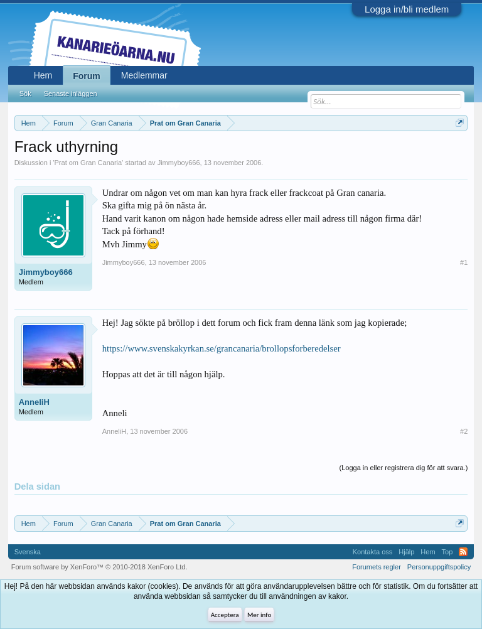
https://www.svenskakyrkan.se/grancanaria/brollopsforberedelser (221, 348)
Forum (86, 76)
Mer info (259, 615)
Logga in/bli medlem (407, 9)
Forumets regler (376, 567)
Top (447, 552)
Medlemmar (144, 75)
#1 (464, 262)
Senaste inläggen (70, 93)
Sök (25, 93)
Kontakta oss (373, 552)
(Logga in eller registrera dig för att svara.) (404, 467)
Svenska (27, 552)
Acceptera (225, 615)
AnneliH (34, 402)
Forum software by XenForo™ (99, 567)
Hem (43, 75)
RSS (463, 551)
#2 (464, 431)
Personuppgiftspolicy (439, 567)
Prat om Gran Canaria (88, 162)
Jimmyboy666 (179, 162)
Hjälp (406, 552)
